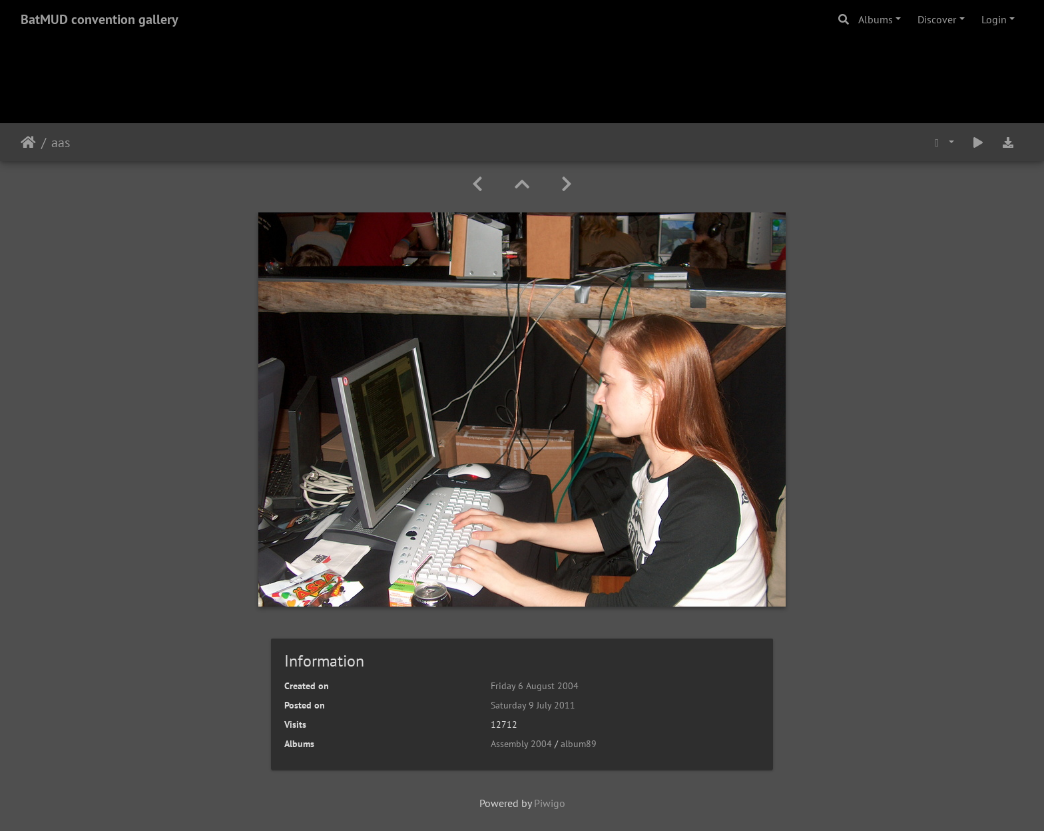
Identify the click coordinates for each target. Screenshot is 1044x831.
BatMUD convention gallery (99, 19)
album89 (579, 744)
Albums (875, 19)
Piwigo (549, 803)
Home (28, 142)
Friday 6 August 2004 (535, 686)
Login (994, 19)
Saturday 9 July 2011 (533, 705)
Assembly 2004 (521, 744)
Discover (936, 19)
